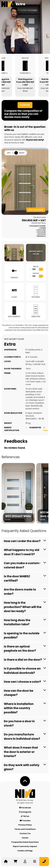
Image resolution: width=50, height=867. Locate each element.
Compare (25, 105)
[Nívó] (8, 4)
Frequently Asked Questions (25, 842)
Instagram (25, 812)
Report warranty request (25, 846)
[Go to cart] (15, 861)
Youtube (25, 820)
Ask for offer (35, 210)
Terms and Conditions (25, 829)
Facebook (25, 807)
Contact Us (25, 833)
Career (25, 837)
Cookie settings (25, 850)
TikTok (25, 816)
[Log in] (25, 861)
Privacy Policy (25, 825)
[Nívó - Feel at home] (25, 793)
